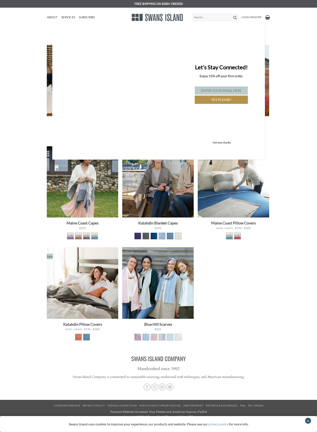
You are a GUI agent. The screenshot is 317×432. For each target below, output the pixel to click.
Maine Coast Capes (82, 223)
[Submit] (235, 17)
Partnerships (193, 405)
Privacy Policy (94, 405)
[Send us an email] (162, 387)
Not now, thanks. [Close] (222, 142)
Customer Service (67, 405)
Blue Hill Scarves (158, 324)
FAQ (243, 405)
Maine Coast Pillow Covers (233, 223)
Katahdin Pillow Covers (82, 324)
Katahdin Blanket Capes (158, 223)
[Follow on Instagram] (154, 387)
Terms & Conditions (122, 405)
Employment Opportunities (160, 405)
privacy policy (218, 424)
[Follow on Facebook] (147, 387)
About (52, 17)
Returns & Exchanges (221, 405)
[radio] (70, 236)
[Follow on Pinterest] (169, 387)
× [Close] (308, 420)
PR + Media (255, 405)
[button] (251, 17)
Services (68, 17)
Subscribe (87, 17)
